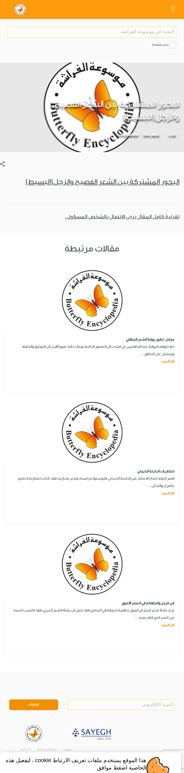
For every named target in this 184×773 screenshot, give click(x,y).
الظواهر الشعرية (127, 134)
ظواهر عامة (152, 134)
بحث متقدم (160, 45)
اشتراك (33, 704)
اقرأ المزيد (167, 361)
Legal (67, 750)
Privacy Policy (47, 750)
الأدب (172, 134)
